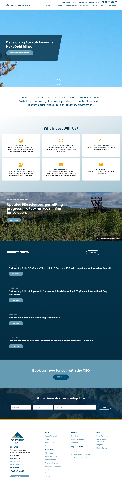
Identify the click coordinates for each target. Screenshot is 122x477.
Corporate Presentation (19, 53)
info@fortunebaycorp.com (19, 464)
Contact (113, 6)
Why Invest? (49, 453)
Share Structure (51, 456)
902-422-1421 (15, 462)
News (95, 6)
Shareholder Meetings (53, 466)
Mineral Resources (78, 439)
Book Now (61, 377)
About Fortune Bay (52, 436)
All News (93, 253)
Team (47, 439)
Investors (85, 6)
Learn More (14, 220)
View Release (16, 274)
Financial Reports (51, 463)
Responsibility (71, 6)
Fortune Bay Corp (17, 5)
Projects (59, 6)
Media (103, 6)
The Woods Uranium (79, 458)
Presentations (50, 460)
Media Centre (101, 448)
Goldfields (75, 443)
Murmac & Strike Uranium (81, 454)
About (48, 6)
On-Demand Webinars (101, 440)
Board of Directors (52, 443)
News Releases (102, 436)
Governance (49, 446)
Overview (74, 436)
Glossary (48, 473)
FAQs (47, 470)
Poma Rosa (75, 451)
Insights (99, 445)
